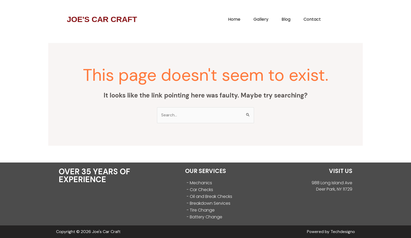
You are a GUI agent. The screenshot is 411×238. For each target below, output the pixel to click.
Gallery (260, 19)
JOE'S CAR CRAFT (102, 19)
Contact (312, 19)
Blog (286, 19)
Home (234, 19)
